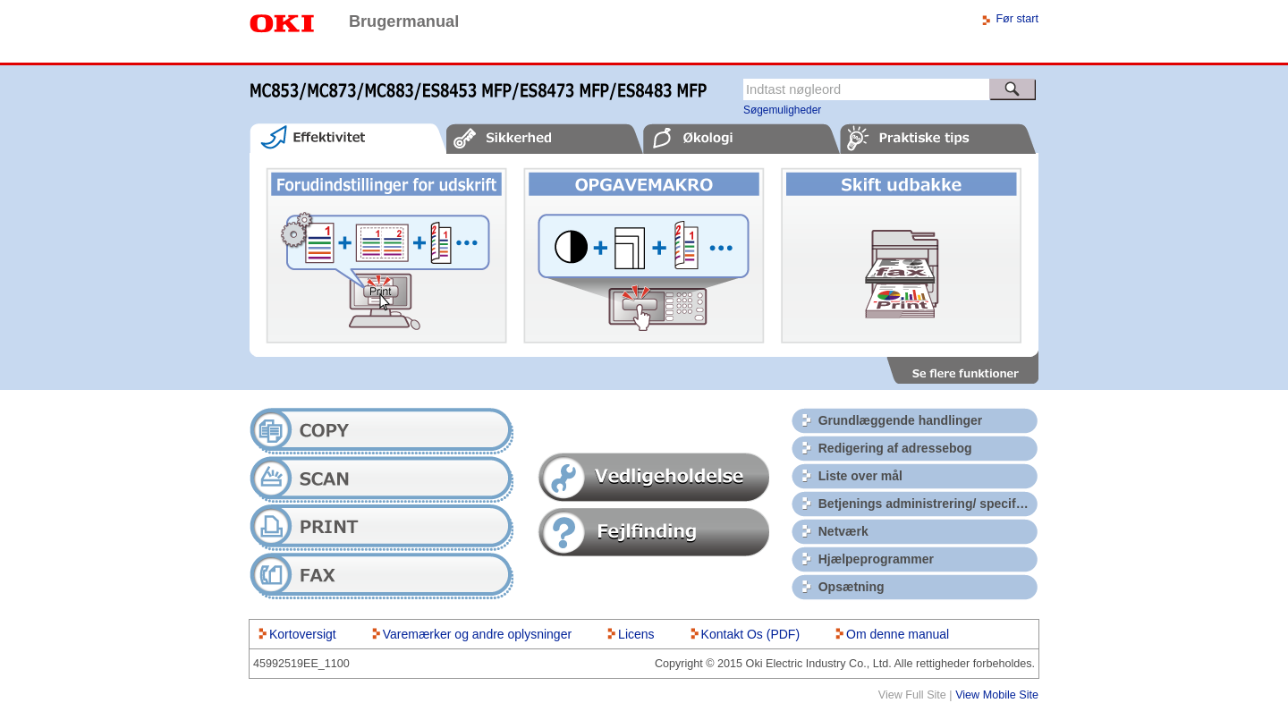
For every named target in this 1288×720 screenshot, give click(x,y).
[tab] (348, 138)
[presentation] (348, 138)
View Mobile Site (996, 695)
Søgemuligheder (782, 110)
